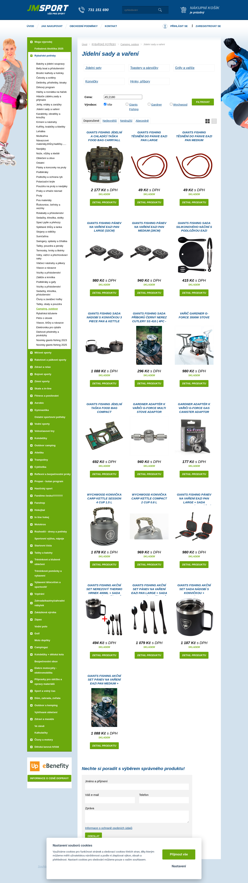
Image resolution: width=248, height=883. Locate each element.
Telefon (143, 794)
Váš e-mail (92, 794)
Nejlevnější (109, 120)
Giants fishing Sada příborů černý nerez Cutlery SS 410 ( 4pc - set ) (149, 318)
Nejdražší (126, 120)
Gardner (156, 104)
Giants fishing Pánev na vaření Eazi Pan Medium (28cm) (149, 226)
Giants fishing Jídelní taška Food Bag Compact (104, 407)
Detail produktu (104, 202)
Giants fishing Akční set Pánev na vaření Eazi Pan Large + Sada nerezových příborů (149, 589)
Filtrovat (203, 102)
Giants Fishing (134, 107)
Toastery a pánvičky (144, 67)
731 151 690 (98, 10)
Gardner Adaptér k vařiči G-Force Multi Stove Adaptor (149, 407)
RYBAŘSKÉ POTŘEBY (104, 44)
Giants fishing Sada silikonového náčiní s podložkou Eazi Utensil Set (194, 227)
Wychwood (180, 104)
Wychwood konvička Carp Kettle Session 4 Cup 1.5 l (104, 498)
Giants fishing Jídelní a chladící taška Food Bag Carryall (104, 136)
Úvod (84, 44)
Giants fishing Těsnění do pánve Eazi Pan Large (149, 136)
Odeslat (93, 836)
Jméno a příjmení (96, 781)
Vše (109, 104)
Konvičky (91, 81)
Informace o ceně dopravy (49, 778)
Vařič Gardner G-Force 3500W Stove (194, 315)
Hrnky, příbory (140, 81)
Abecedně (142, 120)
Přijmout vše (179, 854)
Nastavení (179, 866)
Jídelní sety (93, 67)
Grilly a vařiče (185, 67)
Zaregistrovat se (208, 26)
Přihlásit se (179, 26)
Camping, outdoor (130, 44)
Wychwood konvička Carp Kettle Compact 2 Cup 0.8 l (149, 498)
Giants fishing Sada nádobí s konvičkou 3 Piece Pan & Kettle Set (104, 318)
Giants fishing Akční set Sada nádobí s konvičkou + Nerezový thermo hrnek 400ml (194, 589)
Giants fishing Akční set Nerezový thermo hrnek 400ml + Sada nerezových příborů (104, 589)
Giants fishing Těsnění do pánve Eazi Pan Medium (194, 136)
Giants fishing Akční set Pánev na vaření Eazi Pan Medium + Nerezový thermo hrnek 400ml (104, 680)
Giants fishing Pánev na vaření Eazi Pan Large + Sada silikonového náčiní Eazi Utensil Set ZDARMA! (194, 499)
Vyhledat (160, 10)
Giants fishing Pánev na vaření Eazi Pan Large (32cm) (104, 226)
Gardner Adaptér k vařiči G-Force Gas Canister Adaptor (194, 407)
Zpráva (89, 808)
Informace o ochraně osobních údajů (108, 828)
